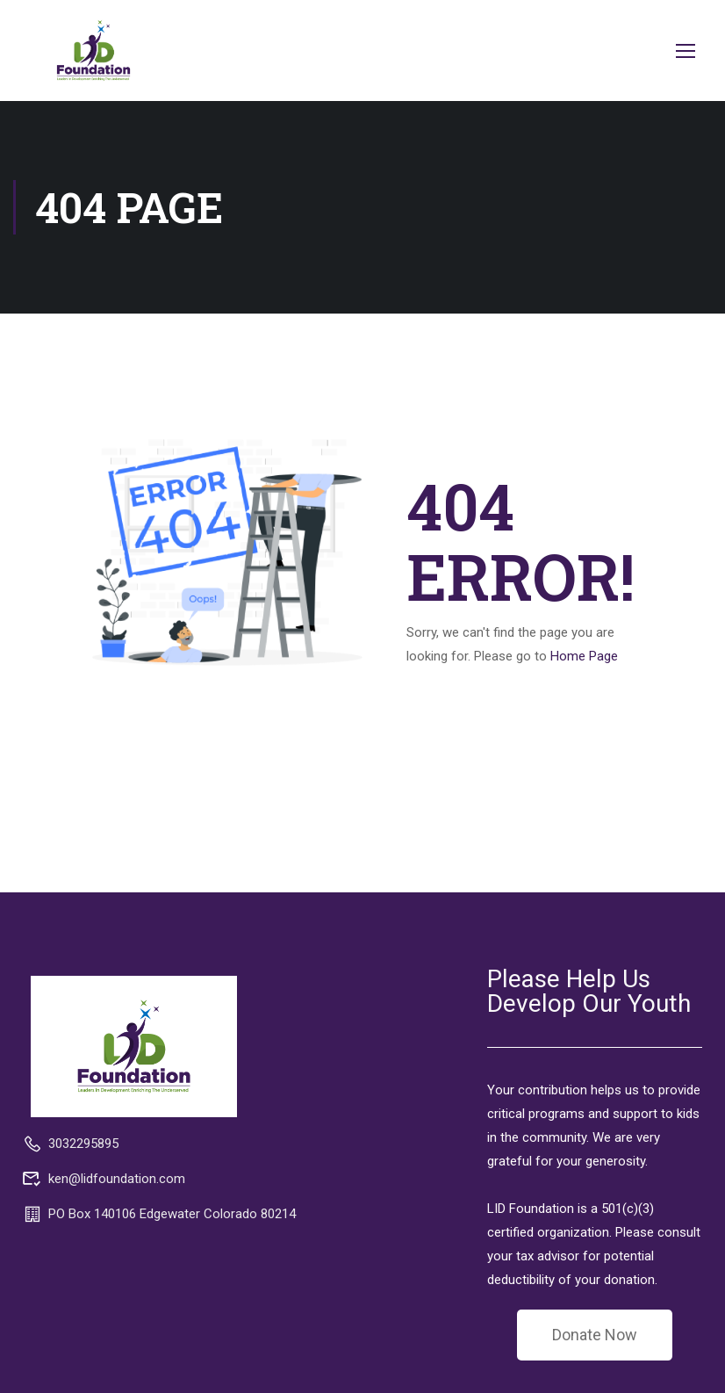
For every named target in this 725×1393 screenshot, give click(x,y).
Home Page (584, 656)
